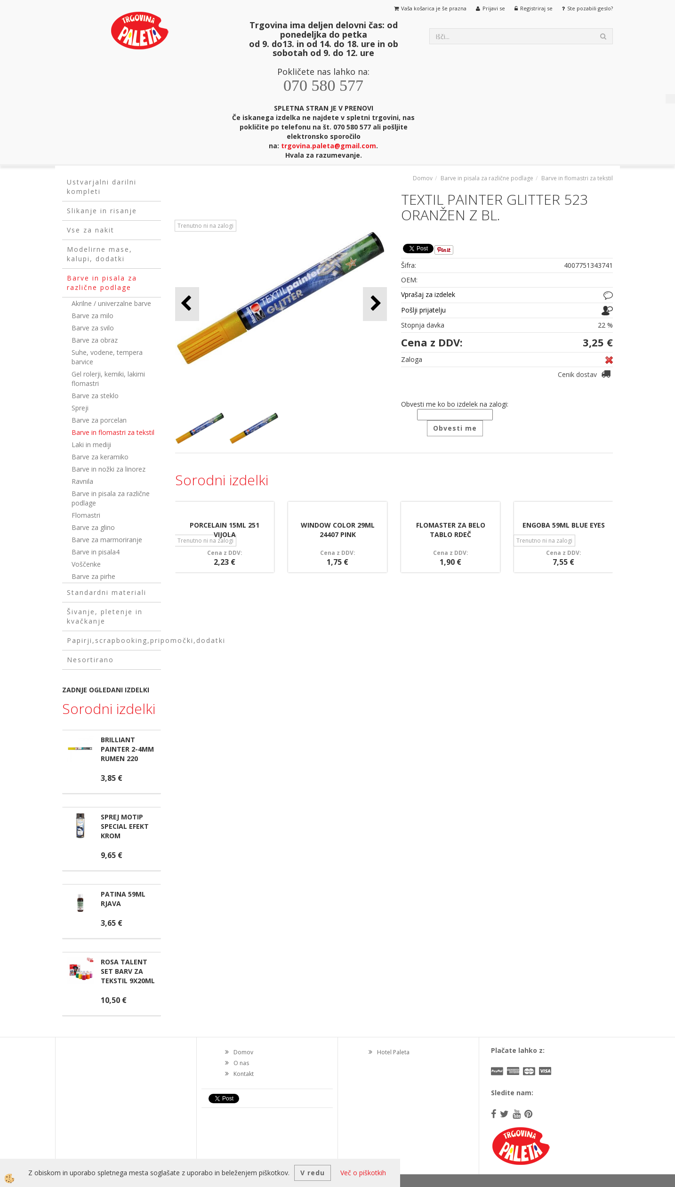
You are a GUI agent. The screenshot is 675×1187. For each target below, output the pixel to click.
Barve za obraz (95, 340)
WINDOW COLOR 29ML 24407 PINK (338, 530)
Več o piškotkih (363, 1172)
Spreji (80, 407)
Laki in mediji (91, 444)
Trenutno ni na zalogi (205, 226)
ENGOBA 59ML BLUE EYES (563, 525)
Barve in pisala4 (96, 551)
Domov (423, 178)
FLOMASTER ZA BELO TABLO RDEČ (450, 530)
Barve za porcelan (99, 420)
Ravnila (82, 481)
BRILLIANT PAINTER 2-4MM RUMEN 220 (127, 749)
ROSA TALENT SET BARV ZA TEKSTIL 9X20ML (128, 971)
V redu (312, 1172)
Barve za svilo (93, 327)
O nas (241, 1063)
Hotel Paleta (393, 1052)
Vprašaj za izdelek (428, 294)
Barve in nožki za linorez (108, 469)
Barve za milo (92, 315)
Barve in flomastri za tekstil (113, 432)
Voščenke (86, 564)
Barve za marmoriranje (107, 539)
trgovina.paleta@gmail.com (328, 145)
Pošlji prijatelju (423, 309)
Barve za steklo (95, 395)
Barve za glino (93, 527)
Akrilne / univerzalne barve (111, 303)
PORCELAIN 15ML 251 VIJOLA (224, 530)
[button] (375, 304)
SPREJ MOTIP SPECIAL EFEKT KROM (125, 826)
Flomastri (86, 515)
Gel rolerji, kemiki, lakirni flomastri (108, 378)
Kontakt (243, 1074)
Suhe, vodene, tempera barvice (107, 357)
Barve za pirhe (93, 576)
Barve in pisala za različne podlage (111, 498)
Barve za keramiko (100, 456)
